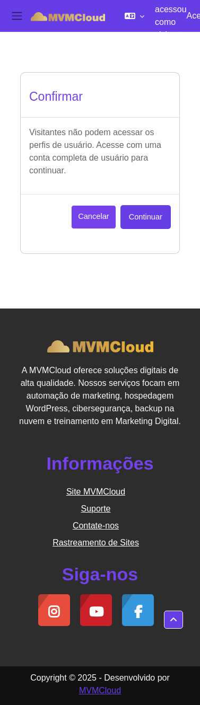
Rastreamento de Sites (96, 542)
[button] (134, 16)
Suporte (95, 508)
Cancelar (93, 216)
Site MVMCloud (95, 491)
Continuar (145, 217)
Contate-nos (96, 525)
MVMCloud (100, 690)
